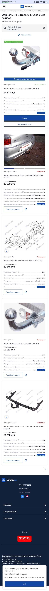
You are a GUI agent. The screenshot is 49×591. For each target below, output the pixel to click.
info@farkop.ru (24, 488)
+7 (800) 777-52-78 (40, 2)
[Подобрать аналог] (13, 209)
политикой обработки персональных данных (21, 579)
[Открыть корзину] (44, 6)
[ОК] (24, 584)
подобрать (41, 113)
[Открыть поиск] (9, 6)
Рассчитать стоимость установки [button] (24, 79)
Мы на (24, 532)
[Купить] (24, 118)
